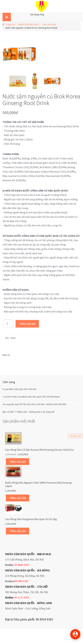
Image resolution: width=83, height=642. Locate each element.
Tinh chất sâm (49, 24)
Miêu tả (6, 354)
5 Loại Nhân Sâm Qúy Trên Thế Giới (19, 389)
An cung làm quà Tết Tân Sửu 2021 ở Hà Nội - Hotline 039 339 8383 (34, 404)
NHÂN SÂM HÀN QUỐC (28, 24)
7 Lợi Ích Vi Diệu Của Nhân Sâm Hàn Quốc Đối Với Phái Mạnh (31, 396)
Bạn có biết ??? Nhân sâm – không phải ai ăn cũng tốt (28, 411)
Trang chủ (10, 24)
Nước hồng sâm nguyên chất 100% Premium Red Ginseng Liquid (38, 484)
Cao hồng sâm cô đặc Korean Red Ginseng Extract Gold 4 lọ (39, 449)
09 (15, 597)
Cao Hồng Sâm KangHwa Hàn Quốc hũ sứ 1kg (31, 519)
